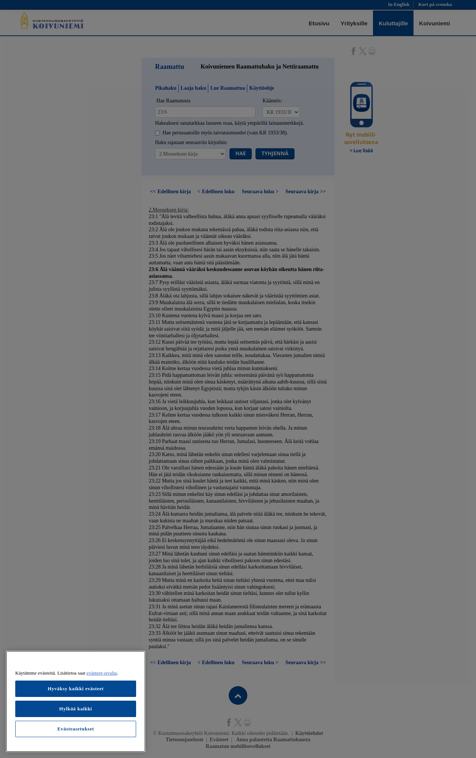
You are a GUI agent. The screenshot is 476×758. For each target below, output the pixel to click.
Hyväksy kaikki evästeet (76, 688)
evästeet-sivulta (102, 673)
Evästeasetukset (75, 729)
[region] (75, 701)
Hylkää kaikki (75, 708)
